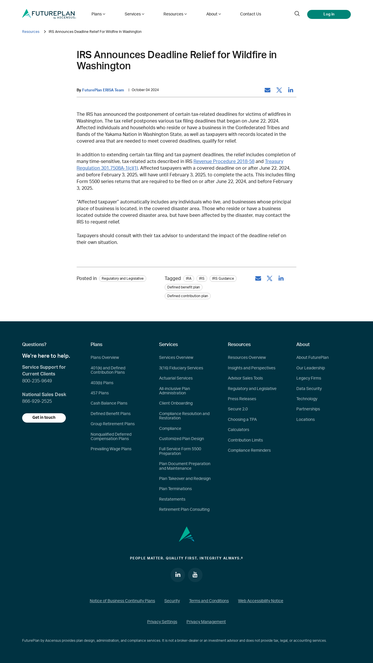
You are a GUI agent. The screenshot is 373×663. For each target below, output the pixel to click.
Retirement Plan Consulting (184, 510)
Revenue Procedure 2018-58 (223, 161)
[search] (297, 14)
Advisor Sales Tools (245, 378)
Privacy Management (206, 622)
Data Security (309, 389)
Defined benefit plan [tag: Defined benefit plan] (183, 287)
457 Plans (100, 393)
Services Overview (176, 358)
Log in (329, 14)
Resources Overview (247, 358)
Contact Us (247, 14)
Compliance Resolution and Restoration (184, 416)
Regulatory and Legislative (252, 389)
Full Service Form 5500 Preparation (180, 451)
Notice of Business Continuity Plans (122, 601)
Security (172, 601)
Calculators (238, 430)
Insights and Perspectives (251, 368)
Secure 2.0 (238, 409)
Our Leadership (310, 368)
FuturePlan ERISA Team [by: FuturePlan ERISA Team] (103, 90)
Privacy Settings (162, 622)
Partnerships (308, 409)
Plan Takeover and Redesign (185, 479)
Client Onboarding (176, 403)
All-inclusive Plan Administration (174, 391)
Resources (30, 31)
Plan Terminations (175, 489)
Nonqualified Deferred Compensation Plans (111, 436)
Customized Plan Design (181, 439)
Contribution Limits (245, 440)
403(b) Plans (102, 383)
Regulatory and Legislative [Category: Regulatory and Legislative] (123, 279)
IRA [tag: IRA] (188, 279)
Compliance (170, 429)
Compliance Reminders (249, 450)
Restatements (172, 499)
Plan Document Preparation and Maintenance (184, 466)
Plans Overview (105, 358)
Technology (306, 399)
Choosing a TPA (242, 420)
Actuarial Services (176, 378)
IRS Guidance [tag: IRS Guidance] (223, 279)
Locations (305, 420)
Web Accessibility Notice (260, 601)
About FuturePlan (312, 358)
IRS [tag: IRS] (202, 279)
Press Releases (242, 399)
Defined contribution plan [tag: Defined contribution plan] (187, 296)
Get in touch (44, 418)
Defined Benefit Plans (111, 414)
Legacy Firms (308, 378)
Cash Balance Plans (109, 403)
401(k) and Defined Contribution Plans (108, 370)
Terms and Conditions (209, 601)
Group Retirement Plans (113, 424)
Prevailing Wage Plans (111, 449)
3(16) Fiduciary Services (181, 368)
